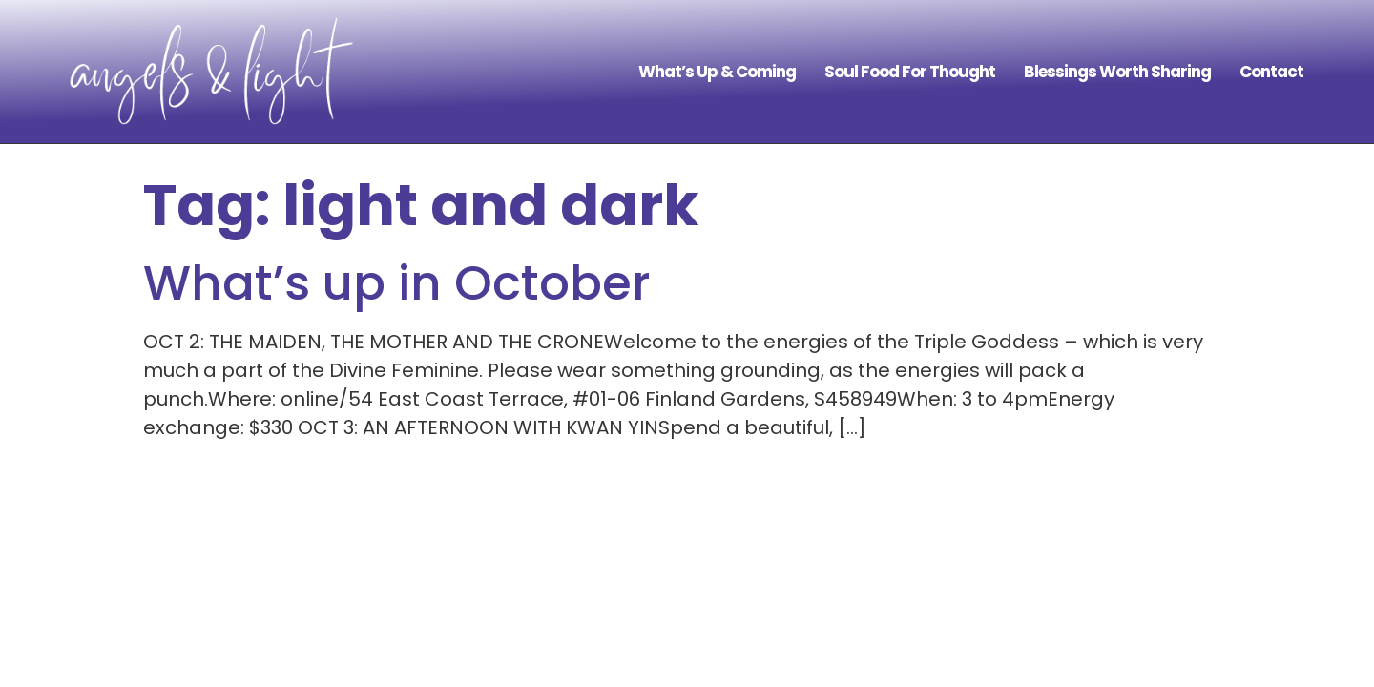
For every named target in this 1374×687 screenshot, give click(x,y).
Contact (1271, 71)
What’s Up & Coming (717, 71)
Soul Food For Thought (909, 71)
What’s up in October (397, 283)
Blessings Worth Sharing (1117, 71)
